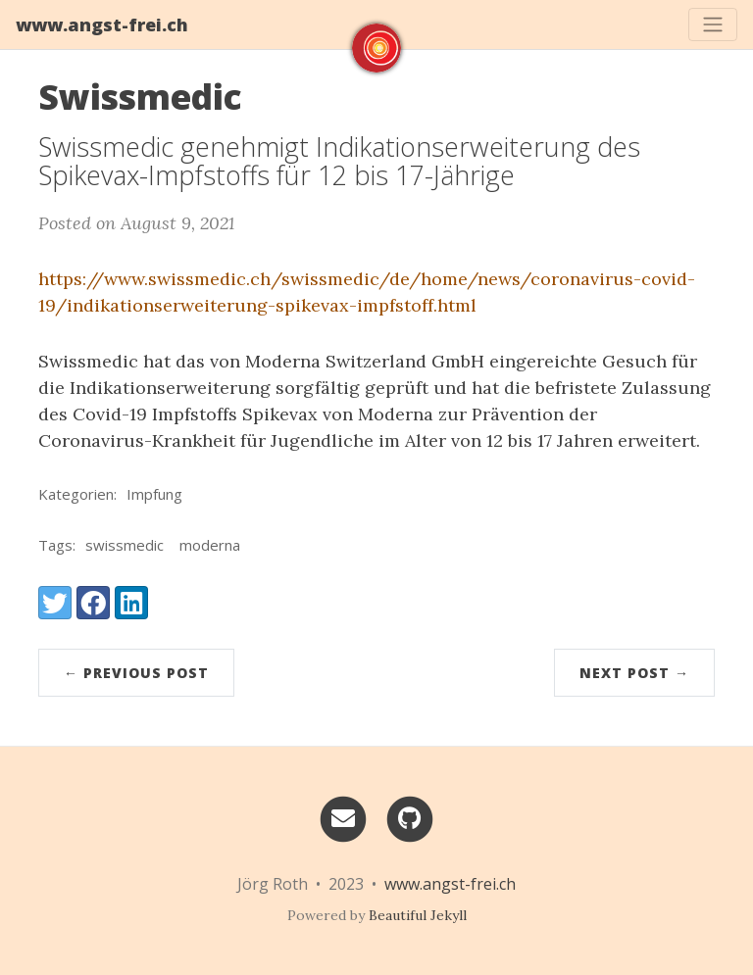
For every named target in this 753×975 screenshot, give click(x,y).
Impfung (154, 494)
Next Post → (634, 672)
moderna (209, 545)
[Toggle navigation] (712, 24)
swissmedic (124, 545)
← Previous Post (136, 672)
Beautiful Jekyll (418, 915)
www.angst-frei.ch (102, 24)
